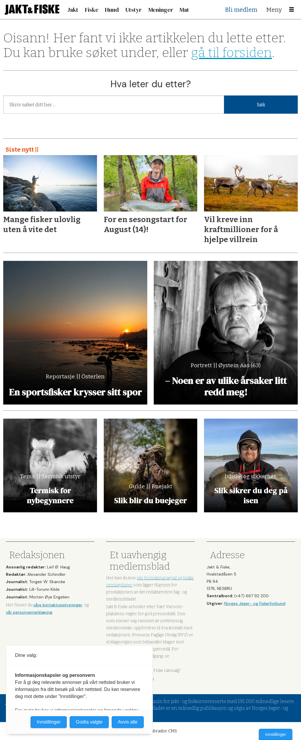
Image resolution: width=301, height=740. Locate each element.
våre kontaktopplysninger (57, 605)
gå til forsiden (231, 53)
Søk (261, 105)
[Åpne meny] (291, 9)
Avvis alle (128, 721)
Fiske (91, 10)
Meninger (160, 10)
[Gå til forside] (32, 9)
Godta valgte (89, 721)
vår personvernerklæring (29, 612)
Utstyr (133, 10)
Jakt (72, 10)
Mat (184, 10)
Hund (112, 10)
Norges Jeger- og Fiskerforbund (254, 603)
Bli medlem (241, 9)
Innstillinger (275, 734)
